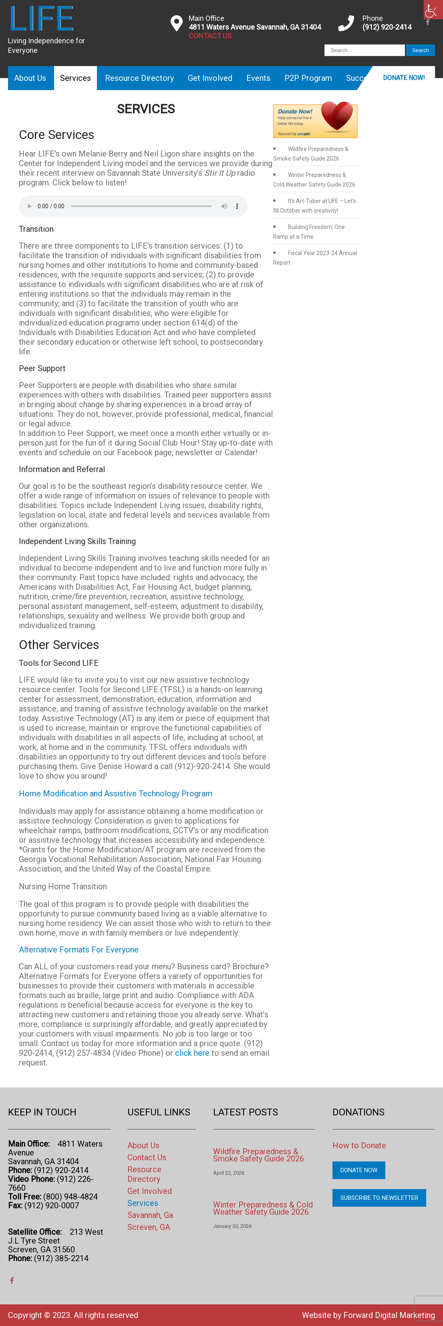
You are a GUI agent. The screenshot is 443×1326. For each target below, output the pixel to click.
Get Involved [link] (210, 78)
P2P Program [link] (308, 78)
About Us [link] (30, 78)
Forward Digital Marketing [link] (389, 1315)
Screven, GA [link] (148, 1227)
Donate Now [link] (358, 1170)
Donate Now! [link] (404, 78)
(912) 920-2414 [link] (386, 27)
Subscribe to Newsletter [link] (379, 1197)
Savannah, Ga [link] (150, 1215)
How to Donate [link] (359, 1145)
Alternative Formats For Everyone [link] (79, 949)
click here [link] (193, 1053)
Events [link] (258, 78)
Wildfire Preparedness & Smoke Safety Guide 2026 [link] (258, 1155)
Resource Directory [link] (139, 78)
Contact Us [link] (146, 1157)
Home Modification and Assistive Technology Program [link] (115, 793)
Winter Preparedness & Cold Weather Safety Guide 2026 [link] (263, 1208)
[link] (433, 9)
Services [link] (75, 78)
